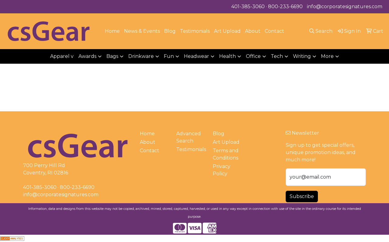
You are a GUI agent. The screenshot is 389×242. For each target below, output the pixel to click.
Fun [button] (169, 56)
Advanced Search (188, 137)
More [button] (327, 56)
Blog (170, 31)
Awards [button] (87, 56)
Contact (274, 31)
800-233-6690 (285, 6)
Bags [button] (112, 56)
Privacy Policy (221, 169)
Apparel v (62, 56)
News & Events (142, 31)
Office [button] (253, 56)
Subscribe (302, 196)
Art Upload (227, 31)
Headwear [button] (196, 56)
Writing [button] (302, 56)
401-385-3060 (248, 6)
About (252, 31)
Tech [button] (277, 56)
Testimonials (195, 31)
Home (112, 31)
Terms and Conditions (226, 154)
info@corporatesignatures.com (344, 6)
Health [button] (227, 56)
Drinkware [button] (141, 56)
